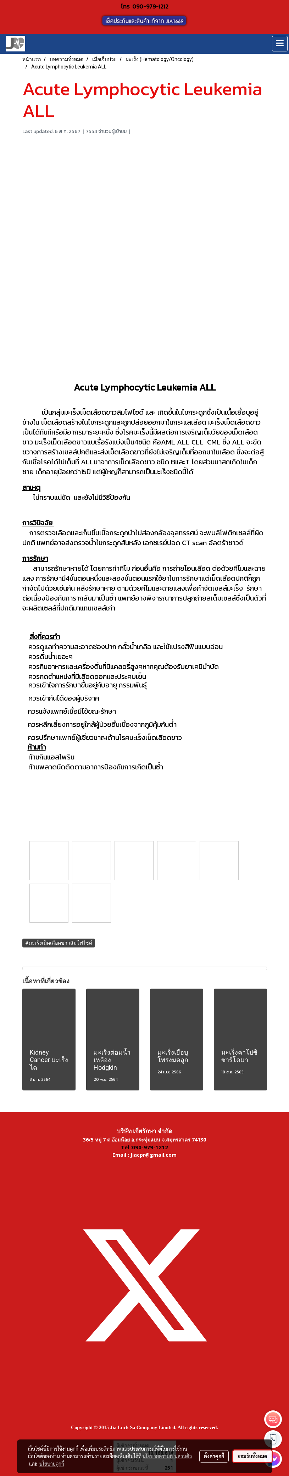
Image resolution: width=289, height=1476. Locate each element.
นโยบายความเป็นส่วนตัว (167, 1456)
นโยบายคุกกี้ (51, 1463)
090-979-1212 (150, 6)
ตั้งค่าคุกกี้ (214, 1456)
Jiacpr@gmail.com (153, 1154)
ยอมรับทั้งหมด (252, 1456)
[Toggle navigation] (280, 43)
